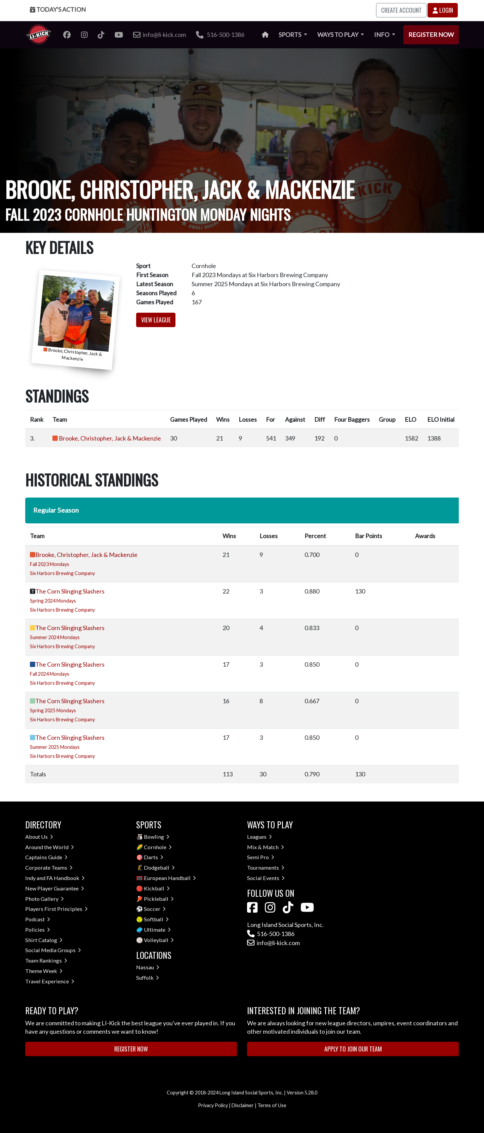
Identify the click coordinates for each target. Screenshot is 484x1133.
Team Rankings (46, 960)
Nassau (147, 967)
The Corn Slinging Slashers (70, 591)
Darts (153, 857)
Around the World (49, 847)
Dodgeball (159, 867)
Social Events (266, 878)
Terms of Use (271, 1105)
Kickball (157, 888)
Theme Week (44, 971)
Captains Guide (46, 857)
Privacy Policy (213, 1105)
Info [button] (382, 34)
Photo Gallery (44, 898)
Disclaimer (243, 1105)
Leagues (259, 836)
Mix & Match (265, 847)
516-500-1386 (220, 34)
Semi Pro (260, 857)
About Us (39, 836)
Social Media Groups (53, 950)
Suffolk (147, 977)
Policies (37, 929)
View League (156, 319)
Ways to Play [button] (338, 34)
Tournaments (265, 867)
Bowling (156, 836)
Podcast (37, 919)
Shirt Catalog (44, 940)
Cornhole (158, 847)
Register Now (431, 34)
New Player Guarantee (54, 888)
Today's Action (58, 9)
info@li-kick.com (273, 942)
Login (443, 10)
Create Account (401, 10)
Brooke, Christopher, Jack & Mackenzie (110, 438)
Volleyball (159, 940)
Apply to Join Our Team (353, 1048)
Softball (156, 919)
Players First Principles (56, 909)
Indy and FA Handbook (55, 878)
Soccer (155, 909)
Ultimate (157, 929)
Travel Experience (49, 981)
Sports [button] (290, 34)
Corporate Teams (49, 867)
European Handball (170, 878)
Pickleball (159, 898)
